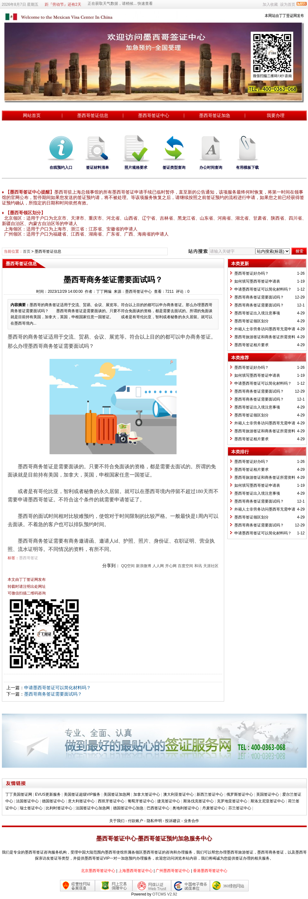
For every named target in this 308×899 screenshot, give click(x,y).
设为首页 (287, 4)
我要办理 (276, 115)
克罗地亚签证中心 (232, 801)
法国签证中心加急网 (93, 808)
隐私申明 (154, 821)
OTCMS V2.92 (164, 894)
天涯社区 (210, 566)
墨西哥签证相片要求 (251, 345)
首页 (26, 251)
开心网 (171, 566)
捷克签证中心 (168, 801)
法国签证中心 (27, 801)
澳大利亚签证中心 (178, 794)
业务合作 (191, 821)
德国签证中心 (53, 801)
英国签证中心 (267, 794)
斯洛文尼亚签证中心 (268, 801)
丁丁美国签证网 (18, 794)
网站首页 (32, 115)
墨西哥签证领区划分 (251, 321)
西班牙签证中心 (111, 801)
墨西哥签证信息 (92, 115)
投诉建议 (172, 821)
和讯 (198, 566)
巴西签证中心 (158, 808)
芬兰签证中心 (239, 808)
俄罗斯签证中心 (239, 794)
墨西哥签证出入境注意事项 (257, 313)
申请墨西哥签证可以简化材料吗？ (57, 687)
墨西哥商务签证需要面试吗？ (53, 694)
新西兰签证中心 (210, 794)
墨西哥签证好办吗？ (251, 273)
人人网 (158, 566)
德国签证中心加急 (128, 808)
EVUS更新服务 (48, 794)
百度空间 (185, 566)
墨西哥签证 (28, 558)
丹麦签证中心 (213, 808)
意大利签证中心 (81, 801)
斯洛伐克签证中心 (198, 801)
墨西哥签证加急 (214, 115)
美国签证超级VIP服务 (82, 794)
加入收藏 (270, 4)
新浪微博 (143, 566)
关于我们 (116, 821)
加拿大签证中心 (146, 794)
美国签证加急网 (117, 794)
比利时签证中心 (59, 808)
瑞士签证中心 (31, 808)
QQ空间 (128, 566)
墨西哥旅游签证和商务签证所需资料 (264, 337)
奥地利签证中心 (185, 808)
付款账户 (135, 821)
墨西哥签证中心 (153, 115)
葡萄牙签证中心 (141, 801)
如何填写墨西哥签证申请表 (257, 281)
